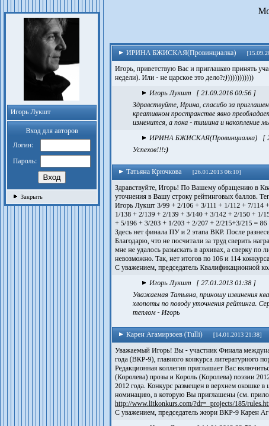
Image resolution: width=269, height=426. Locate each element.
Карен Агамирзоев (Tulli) (161, 334)
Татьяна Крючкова (150, 171)
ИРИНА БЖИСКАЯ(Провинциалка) (177, 53)
